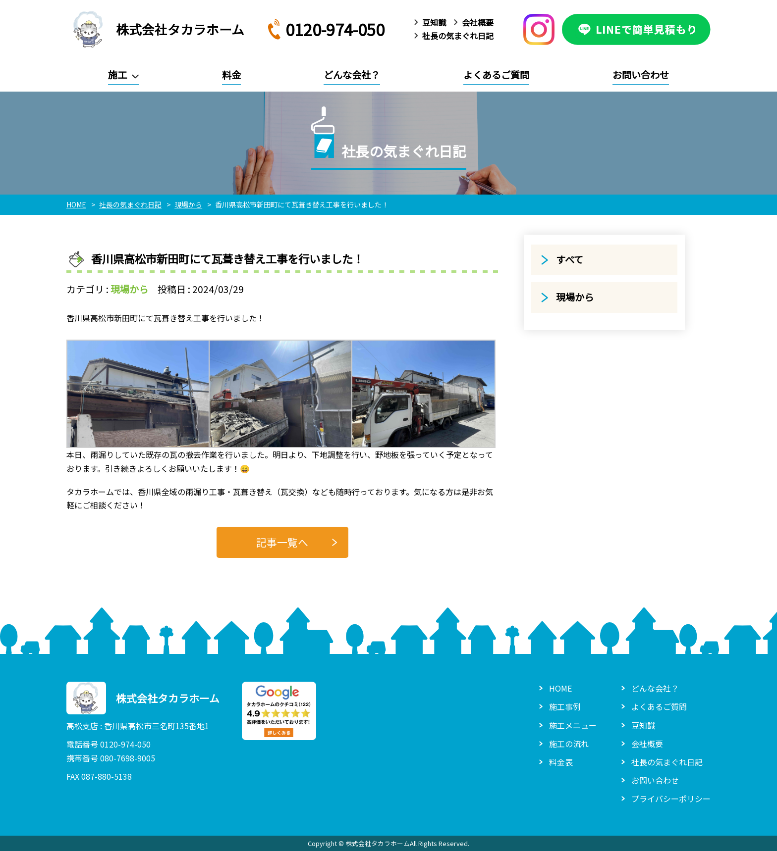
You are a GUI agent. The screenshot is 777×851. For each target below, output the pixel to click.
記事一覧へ (282, 542)
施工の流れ (569, 744)
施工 (117, 75)
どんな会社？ (352, 75)
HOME (560, 688)
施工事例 (565, 706)
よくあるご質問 (496, 75)
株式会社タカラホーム (155, 29)
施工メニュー (573, 725)
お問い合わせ (640, 75)
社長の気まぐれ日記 (458, 36)
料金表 (561, 762)
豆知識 (434, 22)
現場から (129, 289)
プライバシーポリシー (671, 798)
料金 (231, 75)
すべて (569, 259)
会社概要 (478, 22)
